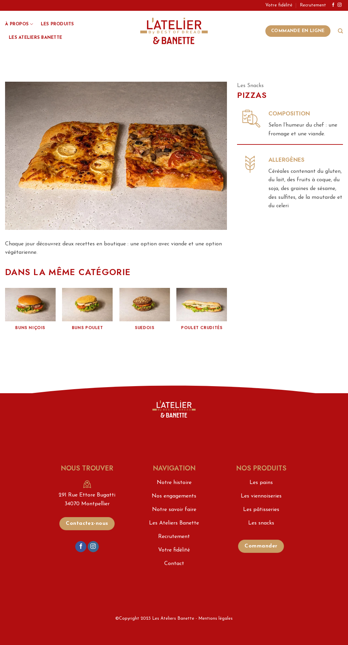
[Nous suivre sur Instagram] (340, 5)
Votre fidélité (278, 5)
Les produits (57, 24)
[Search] (340, 31)
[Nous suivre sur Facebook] (333, 5)
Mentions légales (215, 618)
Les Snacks (250, 85)
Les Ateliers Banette (35, 37)
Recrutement (313, 5)
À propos (19, 24)
